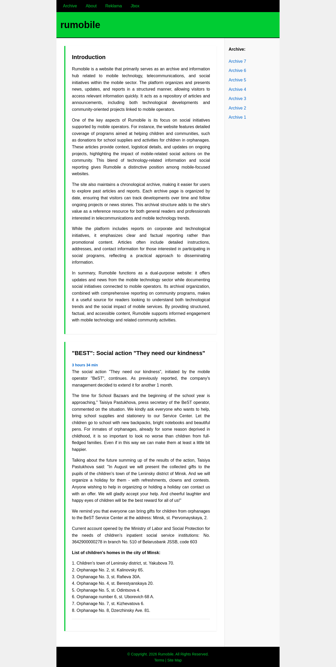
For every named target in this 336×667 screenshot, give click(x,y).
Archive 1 (237, 117)
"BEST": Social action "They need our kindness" (138, 353)
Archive (70, 6)
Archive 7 (237, 61)
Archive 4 (237, 89)
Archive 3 (237, 98)
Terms (159, 660)
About (91, 6)
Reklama (113, 6)
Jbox (134, 6)
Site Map (174, 660)
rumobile (80, 24)
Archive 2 (237, 108)
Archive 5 (237, 80)
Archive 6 (237, 70)
